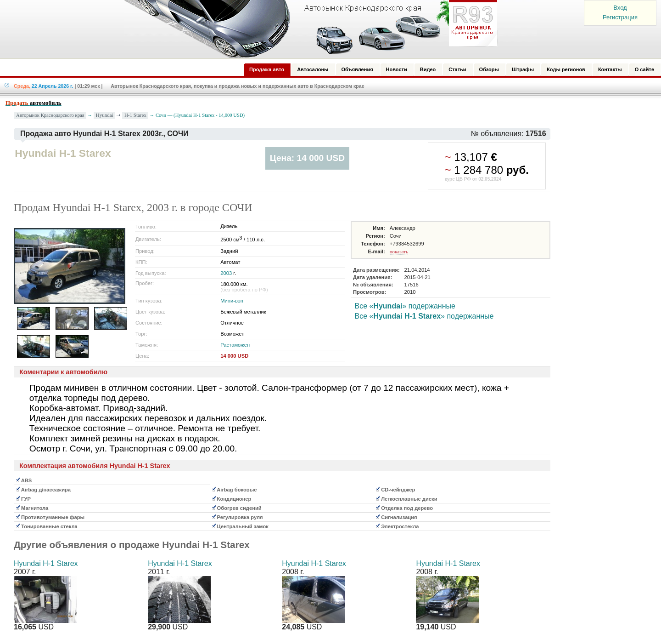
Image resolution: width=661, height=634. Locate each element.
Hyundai (104, 115)
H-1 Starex (135, 115)
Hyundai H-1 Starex (46, 563)
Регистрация (620, 17)
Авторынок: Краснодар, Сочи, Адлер (307, 29)
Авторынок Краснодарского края (50, 115)
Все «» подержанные (404, 306)
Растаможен (235, 345)
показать (399, 251)
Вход (620, 7)
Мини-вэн (231, 300)
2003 (226, 273)
